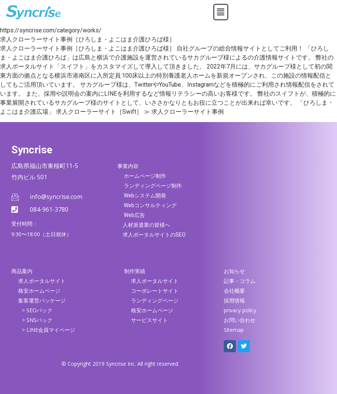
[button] (220, 12)
